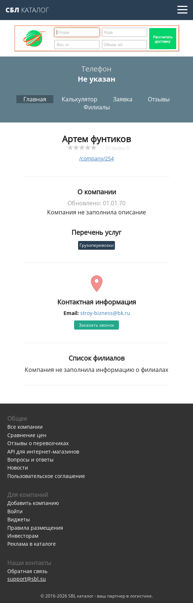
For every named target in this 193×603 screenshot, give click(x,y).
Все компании (25, 426)
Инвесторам (22, 535)
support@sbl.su (26, 578)
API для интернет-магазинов (43, 451)
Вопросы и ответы (30, 459)
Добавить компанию (33, 502)
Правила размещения (35, 527)
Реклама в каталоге (31, 543)
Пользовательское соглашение (46, 475)
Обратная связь (27, 571)
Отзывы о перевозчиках (38, 443)
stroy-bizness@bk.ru (105, 313)
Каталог (27, 9)
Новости (17, 467)
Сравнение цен (26, 435)
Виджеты (18, 519)
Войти (15, 511)
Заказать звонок (96, 325)
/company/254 (96, 158)
